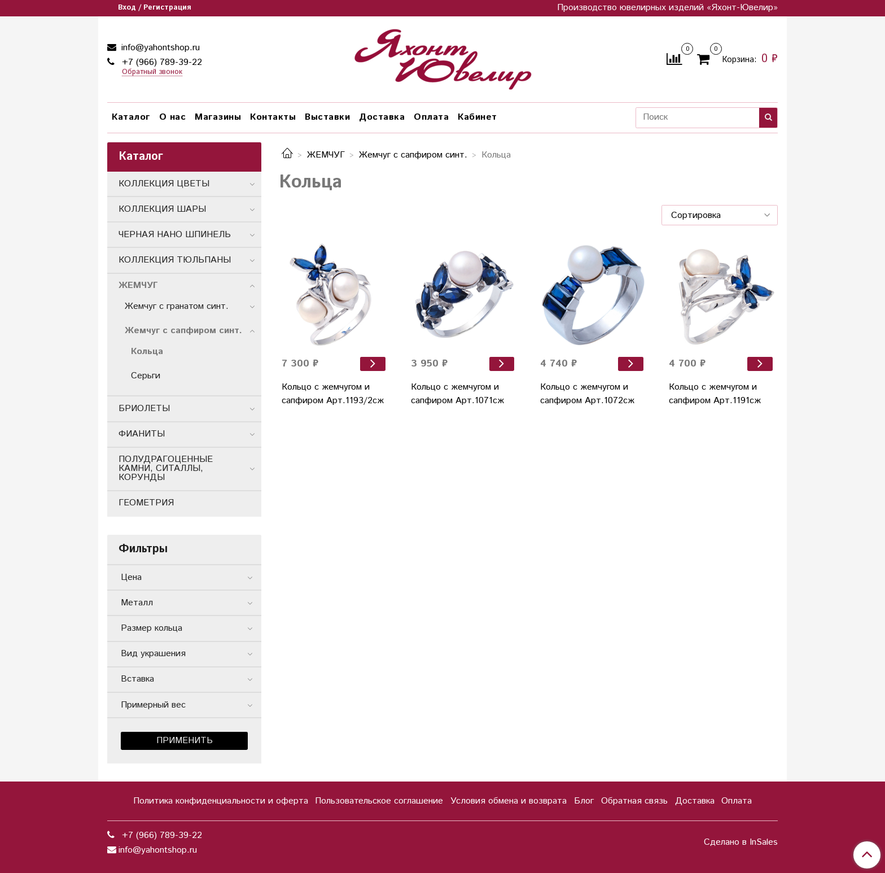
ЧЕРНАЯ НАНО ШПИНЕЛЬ (175, 234)
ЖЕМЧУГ (326, 155)
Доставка (382, 117)
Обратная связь (634, 801)
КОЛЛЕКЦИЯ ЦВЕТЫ (164, 183)
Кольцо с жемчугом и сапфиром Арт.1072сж (587, 394)
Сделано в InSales (741, 842)
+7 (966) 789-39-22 (160, 62)
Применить (184, 740)
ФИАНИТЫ (142, 433)
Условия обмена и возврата (508, 801)
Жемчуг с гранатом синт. (177, 306)
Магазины (218, 117)
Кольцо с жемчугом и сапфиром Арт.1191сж (715, 394)
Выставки (327, 117)
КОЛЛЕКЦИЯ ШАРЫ (162, 209)
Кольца (147, 351)
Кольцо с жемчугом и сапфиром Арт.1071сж (457, 394)
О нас (172, 117)
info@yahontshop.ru (159, 47)
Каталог (131, 117)
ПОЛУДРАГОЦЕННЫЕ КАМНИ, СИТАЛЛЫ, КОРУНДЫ (166, 468)
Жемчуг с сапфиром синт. (413, 155)
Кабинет (477, 117)
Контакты (273, 117)
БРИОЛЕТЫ (144, 408)
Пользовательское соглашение (379, 801)
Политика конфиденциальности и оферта (220, 801)
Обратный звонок (152, 72)
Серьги (145, 375)
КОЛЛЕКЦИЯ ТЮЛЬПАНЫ (175, 260)
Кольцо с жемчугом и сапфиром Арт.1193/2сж (333, 394)
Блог (584, 801)
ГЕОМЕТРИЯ (146, 502)
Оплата (431, 117)
